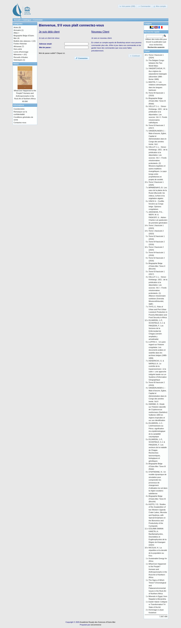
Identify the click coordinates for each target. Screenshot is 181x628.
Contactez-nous (20, 123)
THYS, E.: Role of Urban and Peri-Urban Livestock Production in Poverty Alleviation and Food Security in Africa (158, 312)
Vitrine (16, 64)
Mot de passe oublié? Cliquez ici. (52, 53)
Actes (16, 27)
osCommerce (95, 625)
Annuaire (17, 30)
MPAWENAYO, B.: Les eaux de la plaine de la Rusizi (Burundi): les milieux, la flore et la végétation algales (158, 193)
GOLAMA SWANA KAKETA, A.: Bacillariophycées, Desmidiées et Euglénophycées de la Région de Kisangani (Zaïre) (157, 537)
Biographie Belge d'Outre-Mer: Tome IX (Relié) (157, 101)
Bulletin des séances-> (23, 41)
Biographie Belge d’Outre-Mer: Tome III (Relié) (157, 466)
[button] (127, 6)
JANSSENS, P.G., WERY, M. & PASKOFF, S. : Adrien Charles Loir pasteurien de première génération (158, 217)
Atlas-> (16, 33)
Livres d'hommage (21, 52)
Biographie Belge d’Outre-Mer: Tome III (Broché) (157, 498)
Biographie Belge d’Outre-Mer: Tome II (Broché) (157, 266)
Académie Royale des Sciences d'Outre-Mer (97, 622)
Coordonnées (19, 109)
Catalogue (26, 20)
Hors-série (18, 49)
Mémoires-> (18, 54)
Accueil (17, 20)
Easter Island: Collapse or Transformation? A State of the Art (158, 604)
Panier (147, 51)
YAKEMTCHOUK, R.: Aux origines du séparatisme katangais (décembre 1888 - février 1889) (158, 73)
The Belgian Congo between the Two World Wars (156, 63)
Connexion (38, 20)
